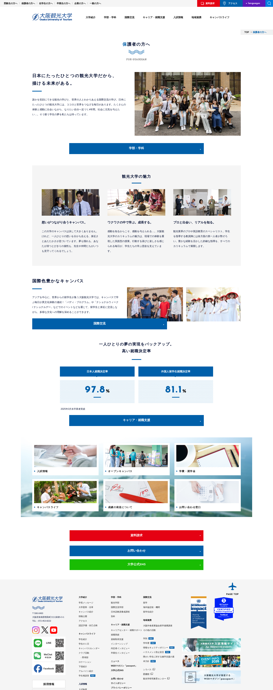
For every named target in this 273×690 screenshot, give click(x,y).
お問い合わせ (136, 543)
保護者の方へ (28, 3)
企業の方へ (80, 3)
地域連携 (196, 17)
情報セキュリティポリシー (155, 627)
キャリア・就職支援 (154, 17)
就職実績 (115, 614)
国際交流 (129, 17)
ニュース (115, 641)
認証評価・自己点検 (88, 605)
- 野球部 (83, 637)
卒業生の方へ (63, 3)
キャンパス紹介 (86, 591)
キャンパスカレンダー (89, 628)
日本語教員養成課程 (120, 591)
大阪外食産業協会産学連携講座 (157, 605)
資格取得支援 (117, 619)
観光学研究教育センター (154, 658)
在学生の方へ (46, 3)
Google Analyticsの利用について (126, 672)
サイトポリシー (118, 663)
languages (254, 3)
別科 (113, 596)
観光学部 (115, 582)
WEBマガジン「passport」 (124, 645)
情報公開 (83, 596)
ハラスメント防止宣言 (153, 632)
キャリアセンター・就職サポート (126, 610)
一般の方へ (95, 3)
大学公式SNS (194, 543)
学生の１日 (84, 623)
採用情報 (49, 663)
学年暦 (146, 623)
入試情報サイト (86, 678)
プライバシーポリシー (121, 667)
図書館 (146, 654)
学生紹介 (83, 619)
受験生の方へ (10, 3)
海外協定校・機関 (151, 587)
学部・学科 (110, 17)
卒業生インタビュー (120, 632)
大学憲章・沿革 (86, 587)
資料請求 (210, 3)
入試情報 (178, 17)
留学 (145, 582)
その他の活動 (149, 610)
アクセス (232, 3)
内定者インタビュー (120, 628)
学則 (145, 618)
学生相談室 (84, 655)
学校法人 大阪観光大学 (49, 670)
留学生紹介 (148, 591)
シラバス (147, 649)
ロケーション (85, 642)
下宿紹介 (83, 646)
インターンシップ (119, 623)
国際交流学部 (117, 587)
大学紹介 (91, 17)
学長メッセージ (86, 582)
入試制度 (83, 669)
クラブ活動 (84, 632)
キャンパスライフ (219, 17)
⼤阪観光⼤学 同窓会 (49, 677)
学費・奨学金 (85, 674)
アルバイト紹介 (86, 651)
